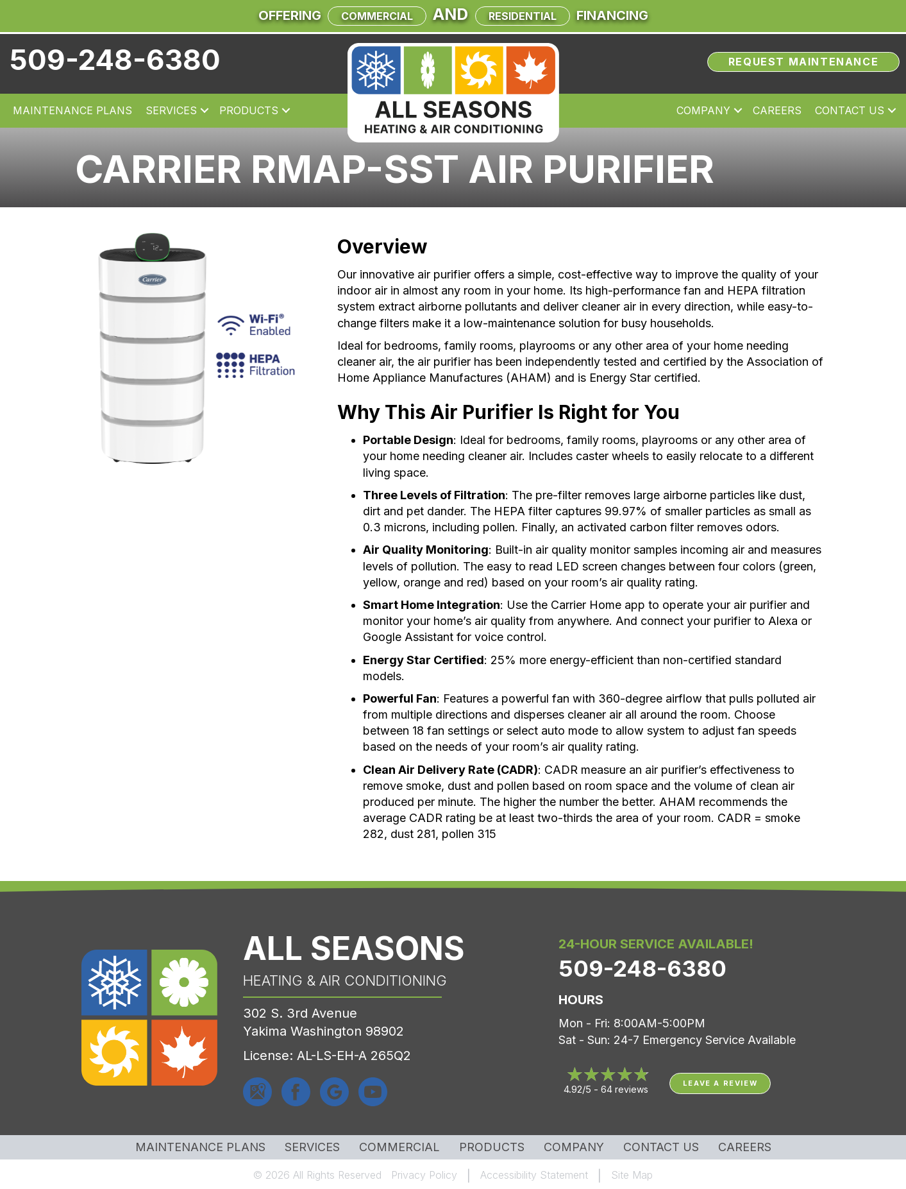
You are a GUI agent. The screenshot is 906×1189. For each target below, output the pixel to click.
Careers (777, 110)
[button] (204, 110)
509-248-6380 (115, 59)
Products (248, 110)
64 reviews (624, 1089)
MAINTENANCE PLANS (200, 1147)
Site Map (632, 1174)
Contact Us (849, 110)
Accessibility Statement (534, 1174)
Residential (523, 16)
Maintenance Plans (72, 110)
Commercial (377, 16)
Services (171, 110)
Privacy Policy (424, 1174)
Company (703, 110)
